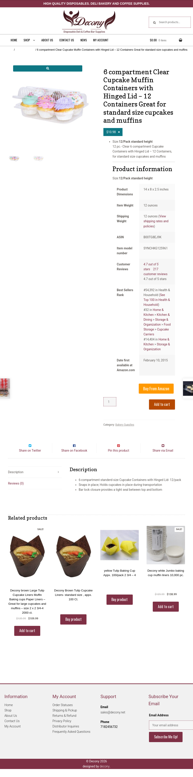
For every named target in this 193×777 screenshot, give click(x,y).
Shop (27, 40)
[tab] (35, 480)
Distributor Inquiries (65, 734)
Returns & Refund (64, 724)
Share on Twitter (30, 458)
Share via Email (163, 458)
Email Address (159, 723)
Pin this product (118, 458)
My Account (101, 40)
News (83, 40)
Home (14, 40)
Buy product (73, 627)
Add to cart (162, 404)
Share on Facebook (74, 458)
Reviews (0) (16, 491)
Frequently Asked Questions (71, 740)
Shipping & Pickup (64, 718)
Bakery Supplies (25, 49)
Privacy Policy (61, 729)
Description (15, 480)
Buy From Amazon (156, 388)
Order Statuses (62, 713)
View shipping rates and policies (155, 221)
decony (104, 774)
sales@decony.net (113, 720)
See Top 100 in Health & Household (156, 299)
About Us (47, 40)
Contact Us (66, 40)
